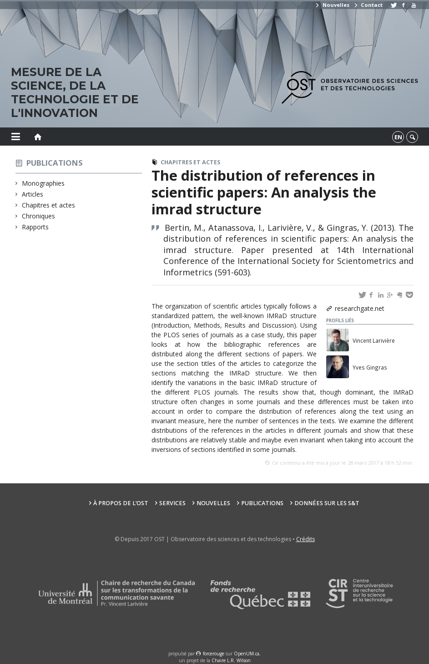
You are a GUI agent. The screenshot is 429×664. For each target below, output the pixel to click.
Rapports (35, 227)
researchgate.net (359, 308)
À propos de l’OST (120, 503)
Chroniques (38, 216)
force (213, 653)
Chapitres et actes (48, 205)
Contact (368, 4)
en (398, 137)
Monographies (43, 183)
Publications (54, 162)
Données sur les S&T (326, 503)
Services (172, 503)
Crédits (305, 539)
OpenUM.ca (246, 653)
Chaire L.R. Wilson (231, 660)
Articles (32, 194)
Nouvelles (332, 4)
